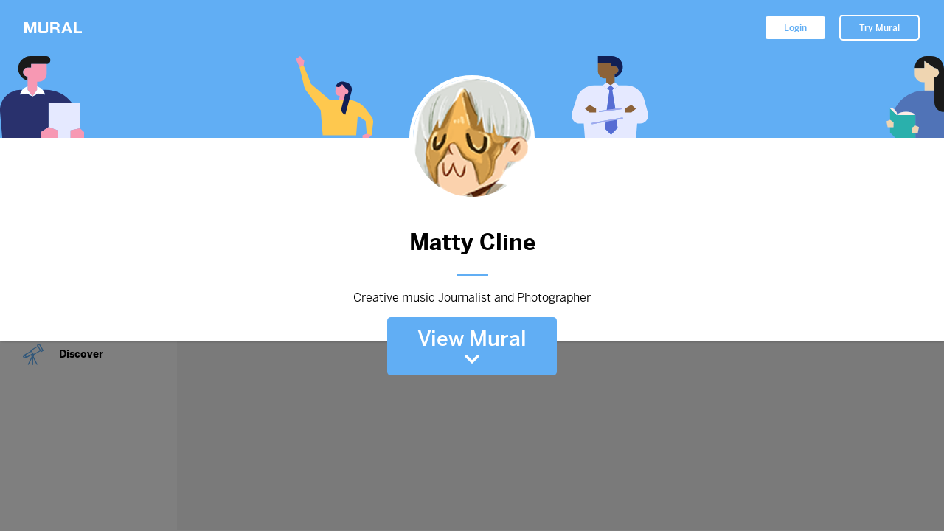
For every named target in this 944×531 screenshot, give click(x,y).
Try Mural (879, 28)
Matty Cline (472, 242)
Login (795, 28)
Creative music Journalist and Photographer (472, 298)
